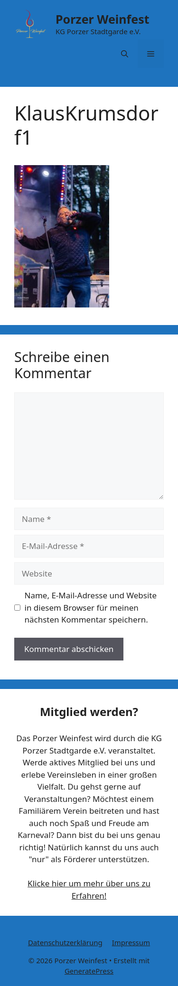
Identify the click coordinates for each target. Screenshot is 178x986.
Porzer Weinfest (103, 19)
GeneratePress (89, 971)
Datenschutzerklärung (65, 942)
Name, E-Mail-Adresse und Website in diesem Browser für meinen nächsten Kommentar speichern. (91, 607)
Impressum (131, 942)
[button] (125, 53)
